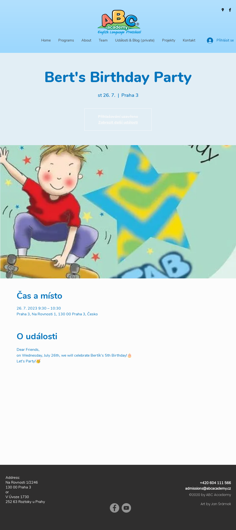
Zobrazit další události (118, 122)
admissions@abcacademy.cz (208, 488)
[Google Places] (222, 9)
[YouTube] (126, 508)
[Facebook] (230, 9)
